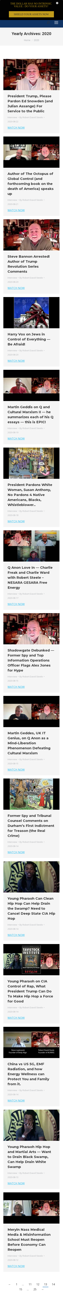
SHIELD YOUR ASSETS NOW (31, 14)
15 (20, 1275)
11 (30, 1270)
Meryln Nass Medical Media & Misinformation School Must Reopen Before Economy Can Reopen (29, 1225)
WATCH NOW (16, 113)
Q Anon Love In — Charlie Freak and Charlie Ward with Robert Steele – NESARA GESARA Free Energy (30, 563)
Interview (12, 102)
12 (37, 1270)
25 (34, 1275)
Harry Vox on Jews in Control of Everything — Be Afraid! (29, 325)
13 (45, 1270)
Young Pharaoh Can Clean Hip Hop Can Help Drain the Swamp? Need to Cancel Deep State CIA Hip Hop (31, 894)
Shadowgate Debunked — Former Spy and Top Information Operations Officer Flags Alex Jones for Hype (31, 646)
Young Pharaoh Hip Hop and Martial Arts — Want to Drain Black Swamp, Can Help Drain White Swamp (29, 1142)
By (31, 102)
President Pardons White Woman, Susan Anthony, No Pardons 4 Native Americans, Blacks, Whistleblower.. (30, 480)
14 (53, 1270)
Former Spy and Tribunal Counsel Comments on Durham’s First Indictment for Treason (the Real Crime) (31, 811)
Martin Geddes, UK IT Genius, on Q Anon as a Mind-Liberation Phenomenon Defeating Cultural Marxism (29, 729)
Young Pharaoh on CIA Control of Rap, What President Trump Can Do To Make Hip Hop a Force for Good (30, 977)
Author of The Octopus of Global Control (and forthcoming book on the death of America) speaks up (31, 169)
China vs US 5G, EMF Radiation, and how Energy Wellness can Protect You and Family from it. (28, 1060)
